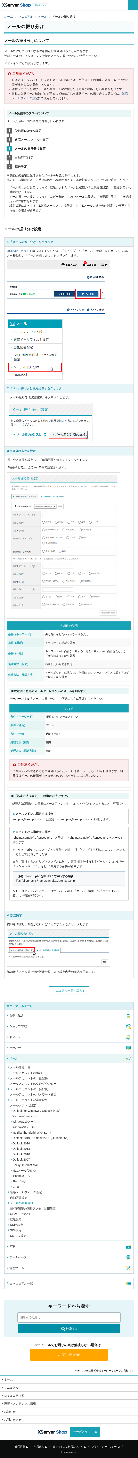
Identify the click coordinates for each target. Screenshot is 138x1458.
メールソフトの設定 (22, 1105)
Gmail (15, 1186)
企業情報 (21, 1446)
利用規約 (40, 1446)
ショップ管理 (16, 1026)
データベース (16, 1257)
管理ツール (15, 1268)
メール (12, 1058)
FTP (10, 1246)
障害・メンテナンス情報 (20, 1403)
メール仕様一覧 (19, 1067)
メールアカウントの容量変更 (28, 1100)
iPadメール (18, 1181)
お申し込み (15, 1015)
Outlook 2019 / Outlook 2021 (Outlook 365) (39, 1138)
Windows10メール (23, 1121)
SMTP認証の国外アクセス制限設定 (32, 1208)
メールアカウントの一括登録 (28, 1078)
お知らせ (10, 1411)
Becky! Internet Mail (24, 1165)
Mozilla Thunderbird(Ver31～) (30, 1132)
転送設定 (15, 1219)
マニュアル (11, 1387)
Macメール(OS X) (23, 1170)
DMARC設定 (17, 1235)
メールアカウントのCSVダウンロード (33, 1083)
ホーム (8, 1379)
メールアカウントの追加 (25, 1072)
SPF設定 (15, 1230)
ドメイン (13, 1037)
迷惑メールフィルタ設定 (25, 1192)
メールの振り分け (20, 1203)
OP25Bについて (19, 1213)
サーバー (13, 1047)
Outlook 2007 (20, 1159)
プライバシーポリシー (106, 1446)
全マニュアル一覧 (19, 1283)
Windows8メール (22, 1127)
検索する (69, 1329)
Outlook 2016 (20, 1143)
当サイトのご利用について (69, 1446)
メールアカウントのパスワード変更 (32, 1094)
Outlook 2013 (20, 1148)
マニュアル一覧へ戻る (69, 990)
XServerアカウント (19, 251)
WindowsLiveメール (24, 1116)
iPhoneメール (20, 1176)
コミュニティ (14, 1395)
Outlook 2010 (20, 1154)
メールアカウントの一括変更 (28, 1089)
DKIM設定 (15, 1225)
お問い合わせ (69, 1355)
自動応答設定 (17, 1197)
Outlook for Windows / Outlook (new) (35, 1110)
